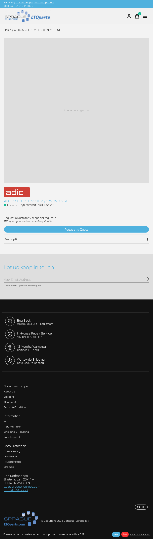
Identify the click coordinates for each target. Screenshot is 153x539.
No (125, 534)
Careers (9, 396)
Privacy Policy (12, 461)
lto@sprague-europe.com (22, 486)
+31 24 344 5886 (24, 5)
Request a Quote (76, 229)
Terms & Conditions (15, 407)
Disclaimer (10, 456)
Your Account (12, 436)
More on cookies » (140, 534)
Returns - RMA (12, 426)
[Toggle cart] (137, 16)
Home (7, 29)
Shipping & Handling (16, 431)
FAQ (6, 421)
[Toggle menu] (145, 16)
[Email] (76, 280)
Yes (116, 534)
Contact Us (10, 401)
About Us (9, 391)
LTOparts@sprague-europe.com (35, 2)
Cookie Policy (12, 451)
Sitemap (9, 466)
